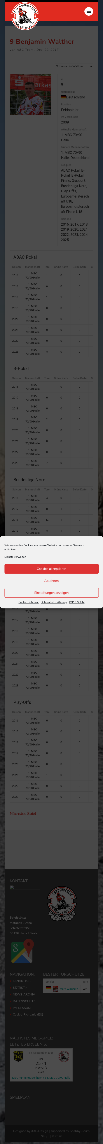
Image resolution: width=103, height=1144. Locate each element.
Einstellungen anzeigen (51, 593)
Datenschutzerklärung (54, 602)
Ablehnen (51, 581)
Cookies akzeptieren (51, 569)
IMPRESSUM (76, 602)
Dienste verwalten (15, 557)
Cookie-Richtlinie (29, 602)
